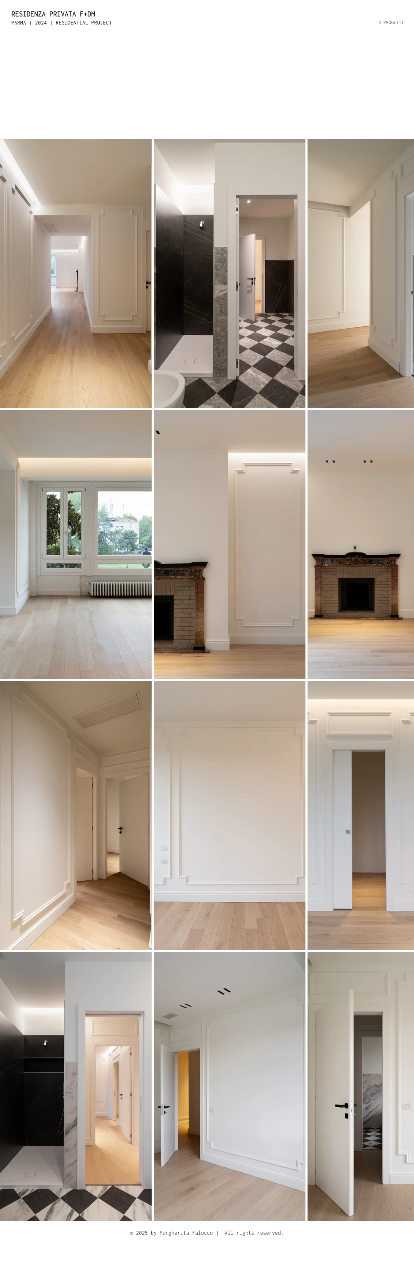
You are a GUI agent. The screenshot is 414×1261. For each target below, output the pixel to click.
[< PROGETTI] (350, 22)
